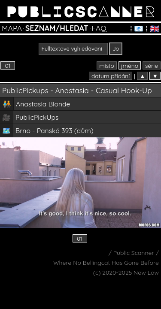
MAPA (12, 28)
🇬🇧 (154, 28)
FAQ (98, 28)
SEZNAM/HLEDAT (56, 28)
